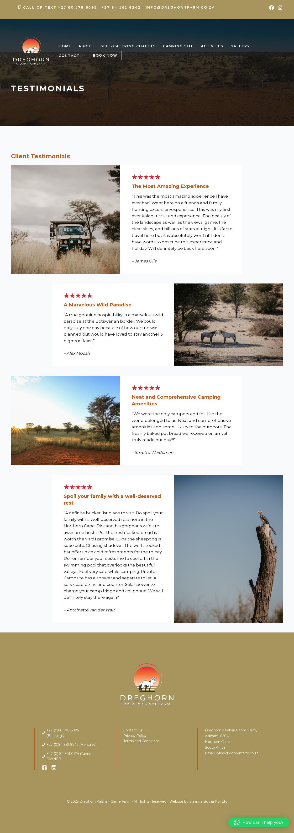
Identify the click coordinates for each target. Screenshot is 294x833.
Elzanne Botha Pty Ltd (208, 801)
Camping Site (178, 46)
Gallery (240, 46)
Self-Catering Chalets (128, 46)
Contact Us (132, 730)
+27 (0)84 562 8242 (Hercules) (71, 744)
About (86, 46)
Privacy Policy (135, 736)
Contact (74, 55)
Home (65, 46)
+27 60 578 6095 (77, 7)
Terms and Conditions (141, 741)
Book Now (105, 55)
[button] (258, 822)
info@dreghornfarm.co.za (180, 7)
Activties (212, 46)
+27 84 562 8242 (121, 7)
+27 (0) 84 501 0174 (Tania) (69, 753)
